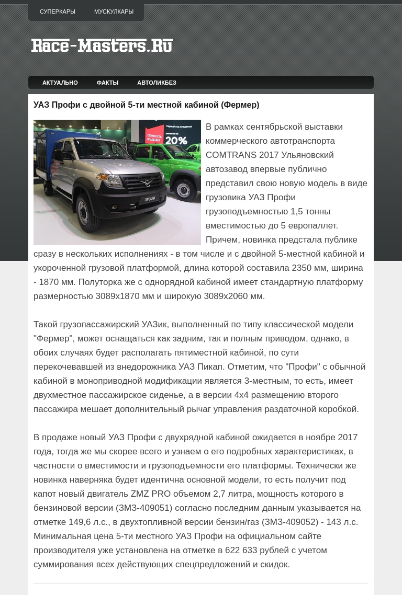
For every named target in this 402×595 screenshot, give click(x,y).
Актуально (60, 82)
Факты (108, 82)
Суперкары (57, 11)
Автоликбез (156, 82)
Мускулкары (113, 11)
